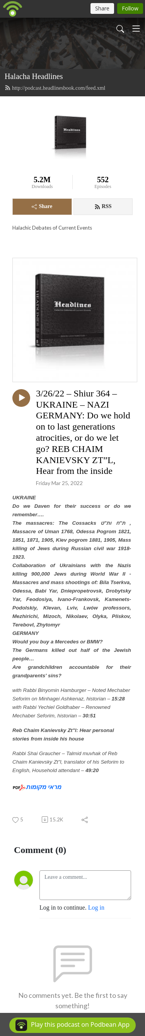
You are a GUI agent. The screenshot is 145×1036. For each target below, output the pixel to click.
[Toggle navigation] (136, 28)
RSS (103, 206)
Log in (96, 907)
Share (42, 206)
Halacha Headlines (34, 76)
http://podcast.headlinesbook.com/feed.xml (55, 88)
